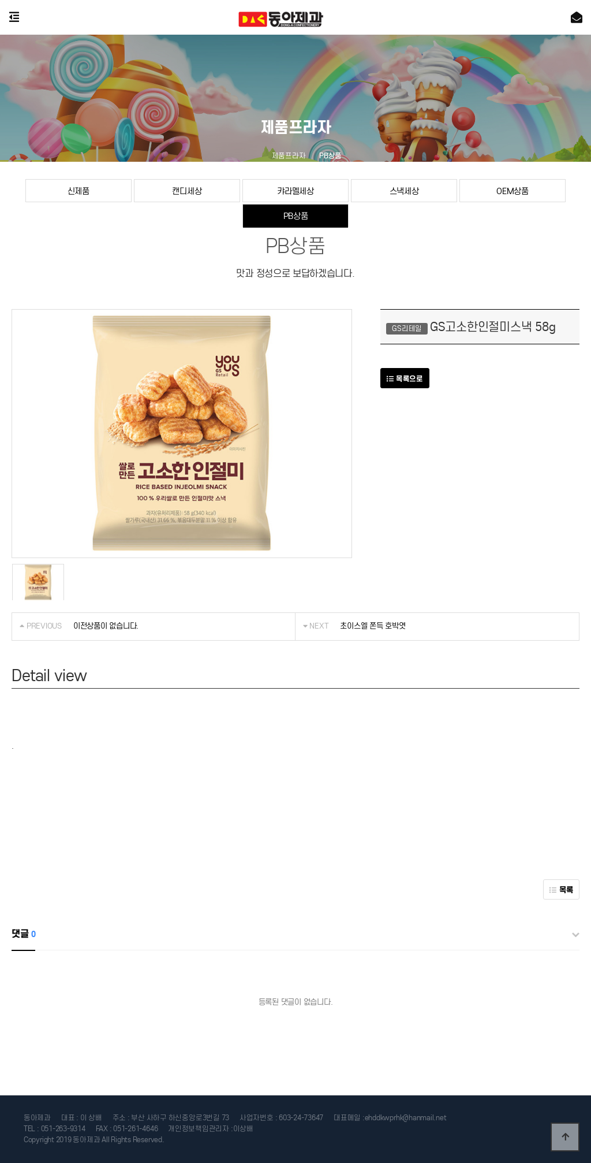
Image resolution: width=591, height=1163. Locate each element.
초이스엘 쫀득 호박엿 (372, 626)
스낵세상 (404, 190)
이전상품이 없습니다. (106, 626)
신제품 (78, 190)
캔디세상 (186, 190)
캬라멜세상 (295, 190)
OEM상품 (512, 190)
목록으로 (404, 378)
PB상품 (295, 215)
